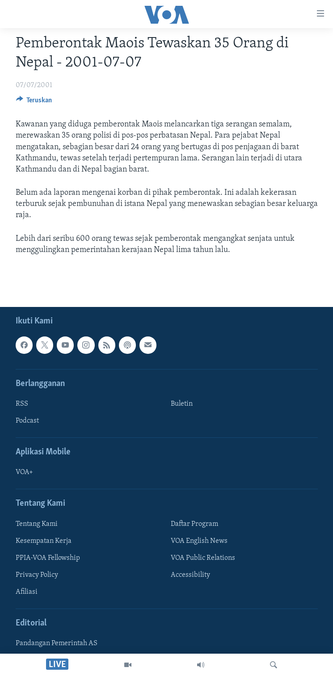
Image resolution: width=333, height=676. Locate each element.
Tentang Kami (37, 524)
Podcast (27, 420)
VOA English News (199, 541)
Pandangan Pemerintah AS (56, 643)
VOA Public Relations (203, 558)
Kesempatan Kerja (44, 541)
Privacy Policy (37, 575)
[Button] (34, 102)
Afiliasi (27, 592)
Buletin (182, 403)
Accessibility (190, 575)
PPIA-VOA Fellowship (48, 558)
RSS (22, 403)
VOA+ (24, 472)
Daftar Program (194, 524)
